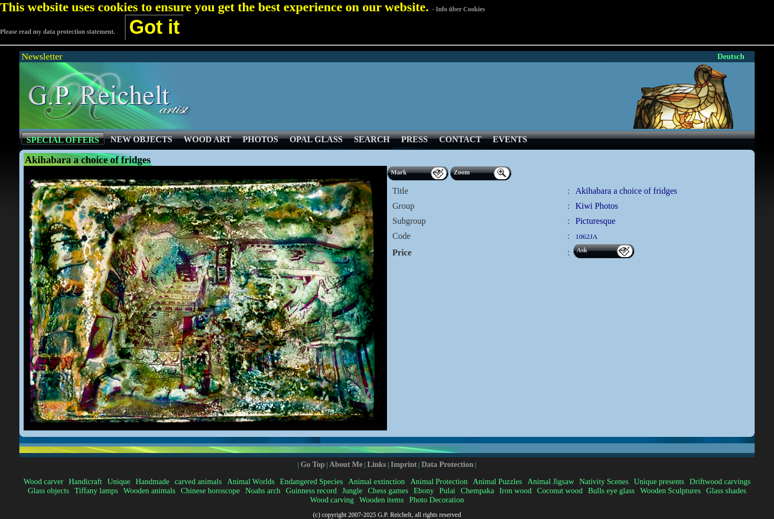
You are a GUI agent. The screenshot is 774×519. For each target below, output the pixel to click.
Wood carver (43, 481)
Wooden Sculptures (670, 490)
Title (400, 190)
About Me (346, 464)
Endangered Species (311, 481)
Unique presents (659, 481)
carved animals (198, 481)
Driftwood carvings (720, 481)
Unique (119, 481)
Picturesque (596, 220)
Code (401, 235)
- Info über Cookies (458, 9)
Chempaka (477, 490)
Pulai (447, 490)
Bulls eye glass (611, 490)
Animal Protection (439, 481)
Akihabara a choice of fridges (626, 190)
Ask (582, 250)
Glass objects (48, 490)
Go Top (312, 464)
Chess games (388, 490)
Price (402, 252)
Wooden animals (150, 490)
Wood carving (332, 499)
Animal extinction (376, 481)
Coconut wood (560, 490)
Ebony (423, 490)
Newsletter (42, 56)
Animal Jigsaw (550, 481)
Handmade (152, 481)
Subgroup (409, 220)
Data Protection (447, 464)
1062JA (587, 236)
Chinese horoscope (210, 490)
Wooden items (381, 499)
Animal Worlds (250, 481)
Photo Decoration (436, 499)
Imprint (404, 464)
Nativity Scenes (604, 481)
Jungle (352, 490)
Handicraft (85, 481)
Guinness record (311, 490)
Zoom (462, 172)
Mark (398, 172)
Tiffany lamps (96, 490)
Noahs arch (263, 490)
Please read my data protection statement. (57, 31)
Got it (154, 27)
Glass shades (726, 490)
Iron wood (515, 490)
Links (376, 464)
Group (403, 205)
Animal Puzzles (497, 481)
